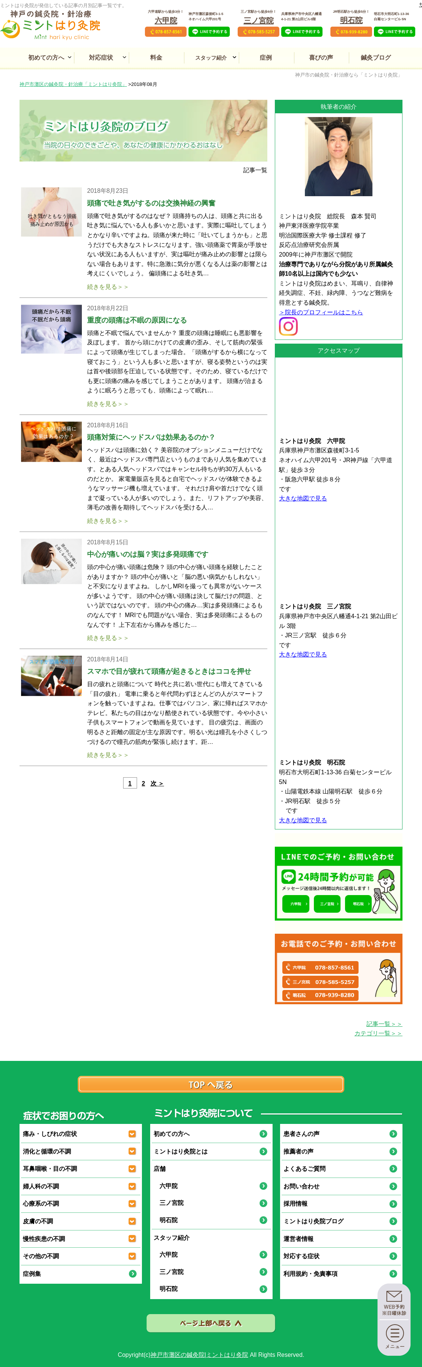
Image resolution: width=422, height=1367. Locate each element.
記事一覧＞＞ (384, 1024)
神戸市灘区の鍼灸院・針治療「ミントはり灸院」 (73, 84)
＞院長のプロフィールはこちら (321, 312)
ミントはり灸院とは (181, 1151)
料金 (156, 57)
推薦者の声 (298, 1151)
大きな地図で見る (303, 498)
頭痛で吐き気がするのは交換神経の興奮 (151, 203)
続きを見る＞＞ (108, 287)
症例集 (32, 1274)
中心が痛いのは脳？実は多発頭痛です (147, 554)
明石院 (351, 20)
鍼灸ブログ (376, 57)
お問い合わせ (301, 1186)
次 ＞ (157, 783)
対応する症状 (301, 1256)
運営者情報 (298, 1239)
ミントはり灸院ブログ (313, 1221)
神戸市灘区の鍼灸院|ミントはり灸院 (199, 1355)
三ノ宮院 (259, 21)
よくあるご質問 (304, 1169)
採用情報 (295, 1203)
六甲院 (166, 21)
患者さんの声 (301, 1134)
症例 (266, 57)
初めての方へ (46, 57)
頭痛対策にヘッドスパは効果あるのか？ (151, 437)
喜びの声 (321, 57)
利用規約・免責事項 (310, 1274)
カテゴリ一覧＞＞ (378, 1033)
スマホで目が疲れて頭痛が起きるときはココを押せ (169, 671)
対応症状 (101, 57)
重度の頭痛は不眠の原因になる (137, 320)
